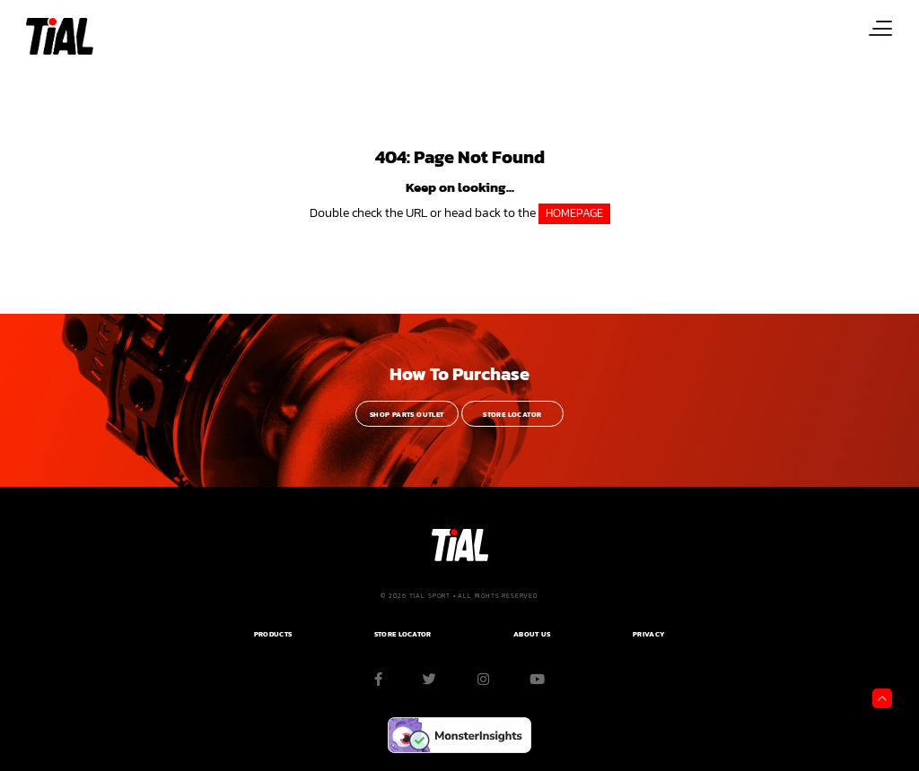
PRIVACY (649, 634)
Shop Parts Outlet (407, 415)
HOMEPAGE (574, 212)
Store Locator (512, 415)
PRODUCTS (273, 634)
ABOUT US (531, 634)
